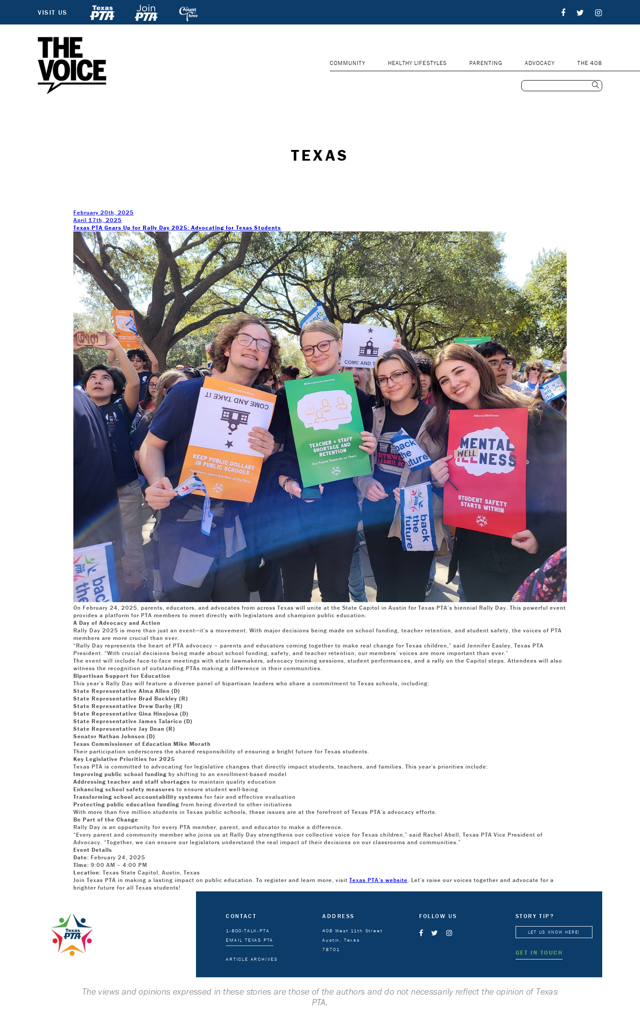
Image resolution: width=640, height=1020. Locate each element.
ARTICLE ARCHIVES (252, 959)
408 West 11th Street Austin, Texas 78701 (352, 939)
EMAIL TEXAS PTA (249, 940)
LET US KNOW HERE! (554, 932)
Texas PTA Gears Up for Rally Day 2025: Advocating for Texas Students (177, 227)
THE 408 (589, 63)
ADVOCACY (540, 63)
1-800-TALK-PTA (247, 930)
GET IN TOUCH (539, 952)
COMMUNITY (347, 63)
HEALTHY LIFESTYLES (417, 63)
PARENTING (485, 63)
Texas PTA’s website (378, 880)
